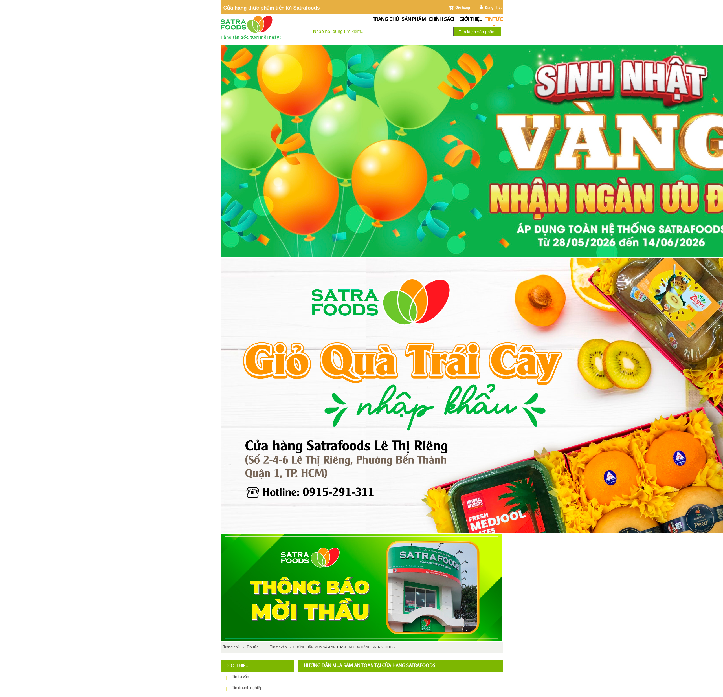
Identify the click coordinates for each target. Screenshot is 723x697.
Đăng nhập (493, 8)
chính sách (442, 19)
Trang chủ (386, 19)
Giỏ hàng (462, 8)
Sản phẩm (414, 19)
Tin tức (494, 19)
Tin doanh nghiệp (247, 688)
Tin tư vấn (278, 647)
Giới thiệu (470, 19)
